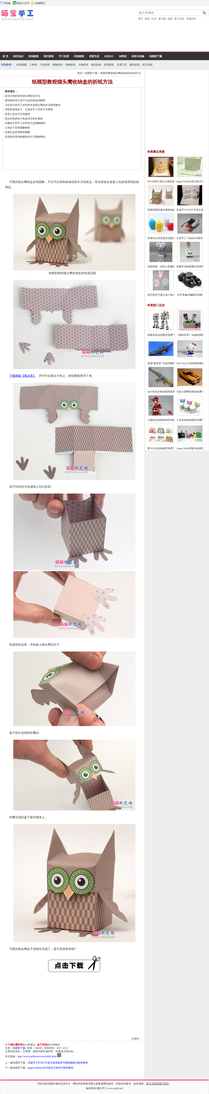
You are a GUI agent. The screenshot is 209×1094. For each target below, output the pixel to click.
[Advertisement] (58, 30)
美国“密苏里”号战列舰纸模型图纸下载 (168, 363)
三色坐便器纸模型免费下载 (191, 420)
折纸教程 (33, 56)
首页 (79, 73)
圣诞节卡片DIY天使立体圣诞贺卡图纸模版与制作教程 (58, 1062)
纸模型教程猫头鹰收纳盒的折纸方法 (120, 73)
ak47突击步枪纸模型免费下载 (163, 391)
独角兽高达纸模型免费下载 (162, 335)
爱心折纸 (179, 18)
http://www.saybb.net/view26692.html (37, 1056)
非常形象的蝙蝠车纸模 (189, 294)
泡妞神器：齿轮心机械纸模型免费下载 (168, 266)
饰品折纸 (96, 64)
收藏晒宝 (40, 3)
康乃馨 (162, 18)
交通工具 (122, 64)
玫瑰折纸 (191, 18)
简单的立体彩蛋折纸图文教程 (163, 238)
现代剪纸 (49, 56)
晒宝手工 (102, 1088)
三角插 (33, 64)
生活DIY (109, 56)
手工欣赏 (64, 56)
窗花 (147, 18)
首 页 (5, 56)
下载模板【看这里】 (22, 375)
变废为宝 (94, 56)
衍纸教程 (79, 56)
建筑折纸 (135, 64)
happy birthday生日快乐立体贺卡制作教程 (50, 1067)
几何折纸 (45, 64)
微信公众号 (23, 3)
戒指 (170, 18)
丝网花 (123, 56)
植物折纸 (57, 64)
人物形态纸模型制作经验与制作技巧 (167, 420)
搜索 (204, 13)
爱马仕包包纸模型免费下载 (162, 448)
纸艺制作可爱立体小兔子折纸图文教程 (168, 294)
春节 (140, 18)
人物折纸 (83, 64)
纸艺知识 (18, 56)
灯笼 (154, 18)
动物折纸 (70, 64)
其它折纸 (147, 64)
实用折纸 (109, 64)
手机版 (7, 3)
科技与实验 (138, 56)
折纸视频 (21, 64)
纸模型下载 (155, 56)
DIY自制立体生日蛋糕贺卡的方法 (166, 181)
